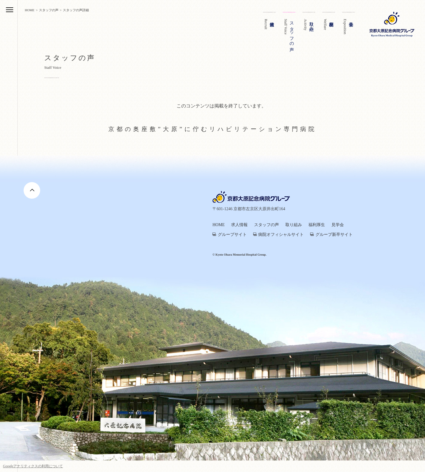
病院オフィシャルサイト (281, 234)
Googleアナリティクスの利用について (33, 466)
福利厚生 (316, 225)
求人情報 (239, 225)
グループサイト (232, 234)
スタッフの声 (266, 225)
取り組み (293, 225)
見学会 (337, 225)
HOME (218, 225)
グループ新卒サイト (334, 234)
